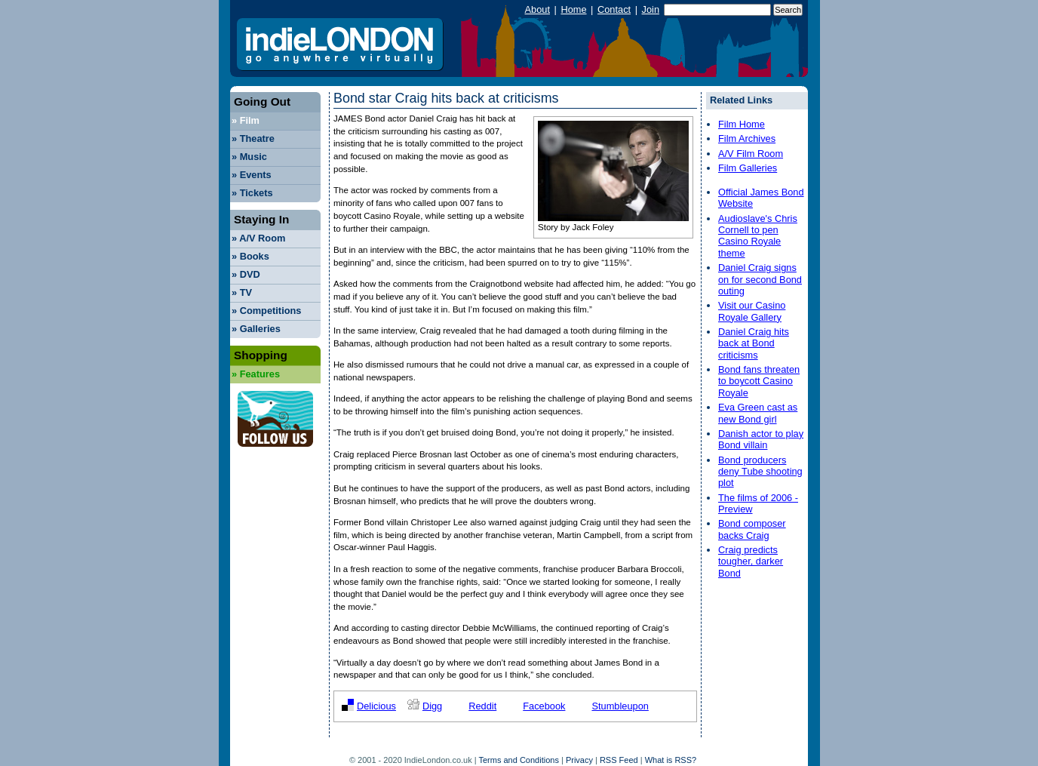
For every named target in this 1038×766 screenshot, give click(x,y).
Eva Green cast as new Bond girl (757, 412)
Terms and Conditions (519, 759)
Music (249, 156)
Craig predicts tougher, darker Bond (750, 561)
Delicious (376, 706)
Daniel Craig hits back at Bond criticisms (753, 343)
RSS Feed (619, 759)
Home (573, 9)
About (537, 9)
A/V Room (258, 238)
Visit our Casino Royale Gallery (751, 311)
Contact (614, 9)
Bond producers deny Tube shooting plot (760, 471)
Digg (432, 706)
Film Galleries (747, 168)
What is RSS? (670, 759)
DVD (246, 274)
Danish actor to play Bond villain (760, 439)
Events (252, 174)
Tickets (252, 192)
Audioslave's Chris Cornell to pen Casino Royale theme (757, 236)
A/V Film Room (750, 153)
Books (250, 256)
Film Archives (746, 138)
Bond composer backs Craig (752, 529)
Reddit (482, 706)
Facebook (544, 706)
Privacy (579, 759)
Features (256, 374)
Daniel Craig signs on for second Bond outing (760, 279)
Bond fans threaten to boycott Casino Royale (759, 381)
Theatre (253, 138)
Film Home (741, 124)
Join (650, 9)
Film (246, 120)
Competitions (266, 310)
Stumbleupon (619, 706)
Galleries (256, 328)
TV (242, 292)
